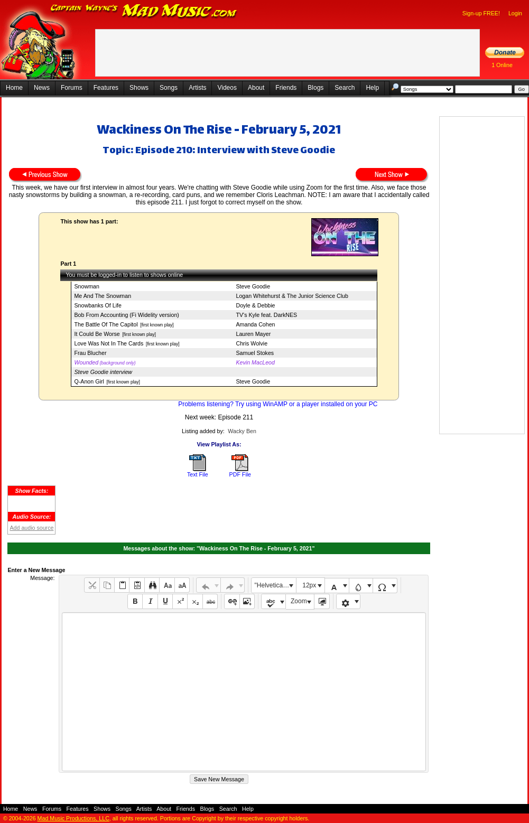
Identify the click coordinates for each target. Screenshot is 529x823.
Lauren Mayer (253, 334)
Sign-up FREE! (481, 13)
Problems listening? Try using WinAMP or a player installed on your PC (277, 404)
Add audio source (31, 528)
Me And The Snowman (102, 296)
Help (372, 87)
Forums (71, 87)
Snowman (86, 286)
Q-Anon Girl (89, 381)
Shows (139, 87)
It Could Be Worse (96, 334)
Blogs (315, 87)
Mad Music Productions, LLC (73, 818)
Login (515, 13)
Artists (197, 87)
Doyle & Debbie (255, 305)
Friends (285, 87)
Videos (226, 87)
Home (14, 87)
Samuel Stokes (255, 353)
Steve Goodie (253, 286)
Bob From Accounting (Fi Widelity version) (126, 315)
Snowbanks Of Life (97, 305)
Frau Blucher (90, 353)
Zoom (299, 601)
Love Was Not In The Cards (108, 343)
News (42, 87)
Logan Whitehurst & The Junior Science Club (292, 296)
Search (345, 87)
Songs (169, 87)
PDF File (240, 474)
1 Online (502, 65)
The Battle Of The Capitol (105, 324)
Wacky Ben (242, 431)
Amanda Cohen (255, 324)
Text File (197, 474)
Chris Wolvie (251, 343)
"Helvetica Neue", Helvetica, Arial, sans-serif (275, 585)
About (256, 87)
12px (309, 585)
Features (106, 87)
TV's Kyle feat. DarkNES (266, 315)
